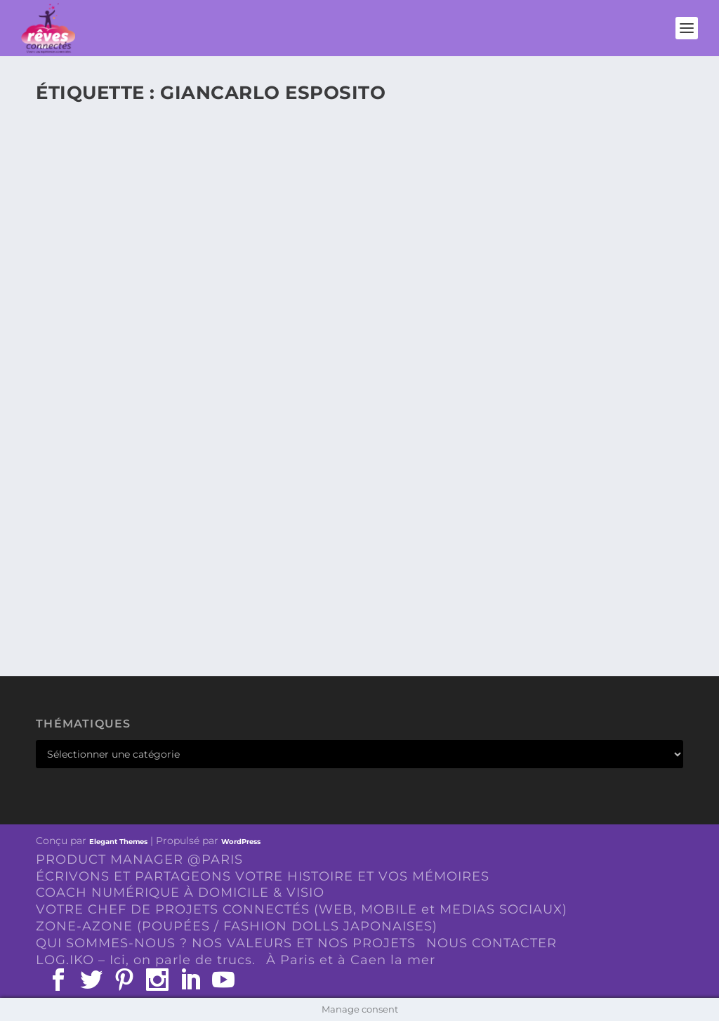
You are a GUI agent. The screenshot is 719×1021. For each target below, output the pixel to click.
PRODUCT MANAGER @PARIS (139, 859)
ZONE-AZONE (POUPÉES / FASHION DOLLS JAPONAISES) (236, 926)
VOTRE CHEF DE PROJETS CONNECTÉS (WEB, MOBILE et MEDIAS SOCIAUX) (301, 909)
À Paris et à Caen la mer (350, 960)
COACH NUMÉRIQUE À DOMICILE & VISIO (180, 892)
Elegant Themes (118, 841)
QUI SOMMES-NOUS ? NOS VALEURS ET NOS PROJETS (226, 943)
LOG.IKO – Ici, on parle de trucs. (146, 960)
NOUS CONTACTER (491, 943)
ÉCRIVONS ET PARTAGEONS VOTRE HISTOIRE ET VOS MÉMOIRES (262, 876)
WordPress (240, 841)
